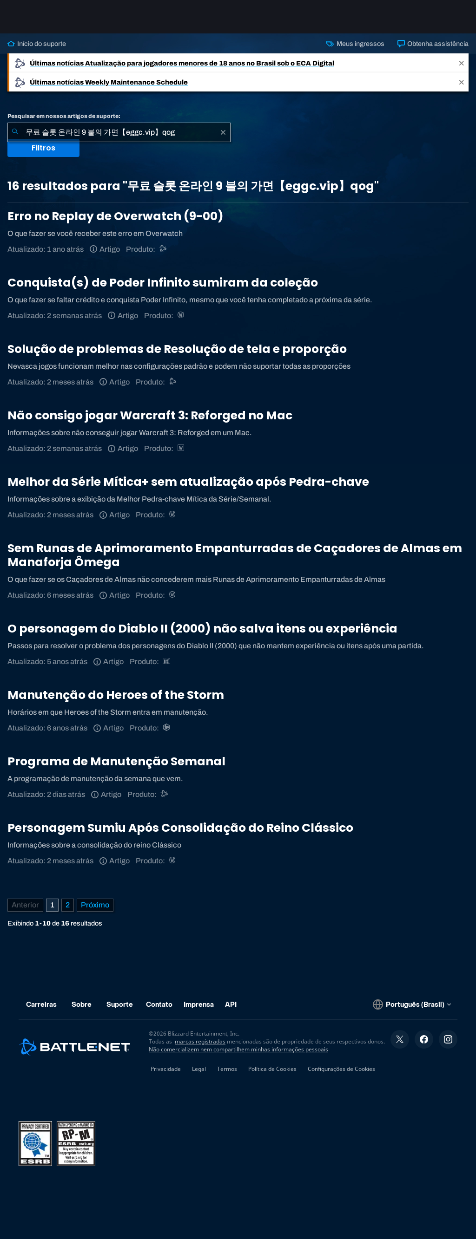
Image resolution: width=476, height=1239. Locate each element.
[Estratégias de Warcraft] (181, 448)
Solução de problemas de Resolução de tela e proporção (177, 349)
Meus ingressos (355, 43)
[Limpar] (223, 132)
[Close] (462, 62)
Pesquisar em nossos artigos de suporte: (63, 116)
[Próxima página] (95, 905)
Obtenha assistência (433, 43)
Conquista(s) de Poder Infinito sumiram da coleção (162, 282)
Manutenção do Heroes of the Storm (115, 695)
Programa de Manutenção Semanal (116, 761)
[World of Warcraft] (181, 316)
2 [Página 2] (68, 905)
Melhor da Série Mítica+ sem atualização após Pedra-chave (188, 482)
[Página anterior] (25, 905)
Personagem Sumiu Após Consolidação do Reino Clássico (180, 828)
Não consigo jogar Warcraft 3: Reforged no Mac (149, 415)
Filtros (43, 148)
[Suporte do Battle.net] (163, 249)
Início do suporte (36, 43)
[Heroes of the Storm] (167, 728)
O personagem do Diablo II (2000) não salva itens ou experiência (202, 628)
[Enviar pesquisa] (14, 132)
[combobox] (119, 132)
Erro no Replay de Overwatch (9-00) (115, 216)
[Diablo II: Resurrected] (167, 661)
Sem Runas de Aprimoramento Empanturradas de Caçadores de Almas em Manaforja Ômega (234, 555)
